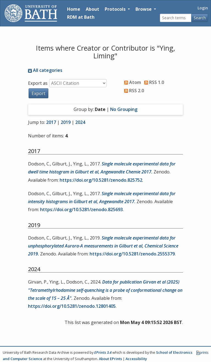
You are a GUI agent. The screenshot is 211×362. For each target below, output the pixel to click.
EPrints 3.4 (103, 352)
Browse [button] (144, 9)
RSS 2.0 (133, 91)
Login (203, 7)
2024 (80, 122)
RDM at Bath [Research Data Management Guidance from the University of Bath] (81, 17)
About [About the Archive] (92, 9)
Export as (38, 83)
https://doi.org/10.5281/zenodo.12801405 (72, 306)
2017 (51, 122)
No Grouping (123, 109)
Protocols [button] (116, 9)
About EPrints (110, 358)
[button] (38, 93)
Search (200, 17)
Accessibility (136, 358)
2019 (66, 122)
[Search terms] (175, 18)
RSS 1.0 (153, 82)
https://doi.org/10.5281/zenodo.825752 (101, 180)
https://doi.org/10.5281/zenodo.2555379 (132, 254)
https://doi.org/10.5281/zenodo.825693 (81, 209)
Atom (131, 82)
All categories (45, 70)
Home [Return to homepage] (73, 9)
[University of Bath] (31, 13)
